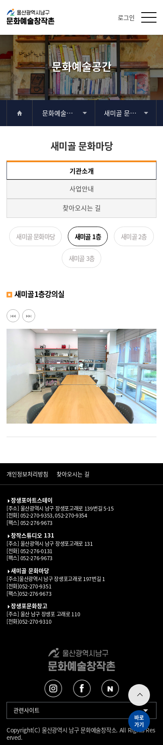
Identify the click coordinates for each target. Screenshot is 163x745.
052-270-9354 (70, 515)
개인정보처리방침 (27, 474)
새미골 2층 (133, 236)
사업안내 (82, 188)
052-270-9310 (35, 621)
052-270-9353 (36, 515)
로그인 (126, 17)
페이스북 (81, 688)
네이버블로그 (110, 688)
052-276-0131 (36, 551)
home (19, 113)
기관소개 (82, 170)
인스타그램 (53, 688)
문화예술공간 (60, 112)
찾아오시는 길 (82, 207)
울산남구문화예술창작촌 (30, 18)
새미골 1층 (88, 236)
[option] (81, 376)
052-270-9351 (35, 586)
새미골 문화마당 (126, 112)
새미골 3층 (81, 258)
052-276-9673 (36, 522)
